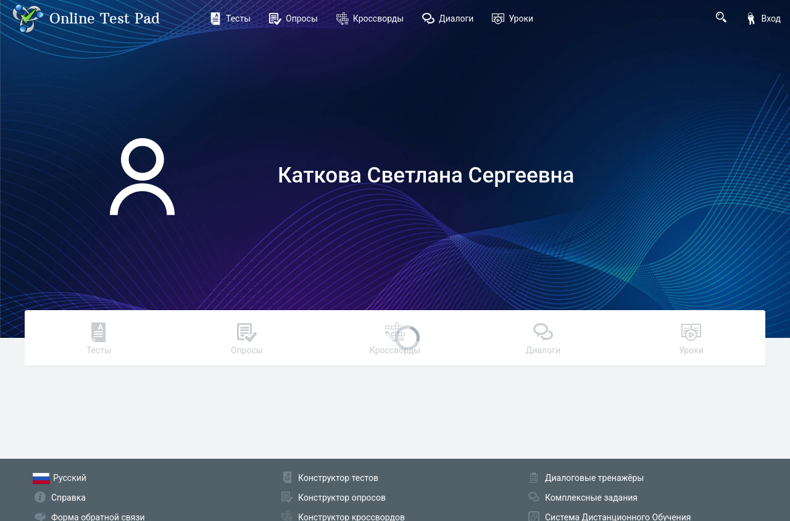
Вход (763, 18)
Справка (68, 498)
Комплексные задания (591, 498)
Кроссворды (370, 18)
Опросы (293, 18)
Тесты (230, 18)
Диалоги (447, 18)
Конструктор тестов (338, 478)
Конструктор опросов (342, 498)
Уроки (512, 18)
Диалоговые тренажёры (594, 478)
